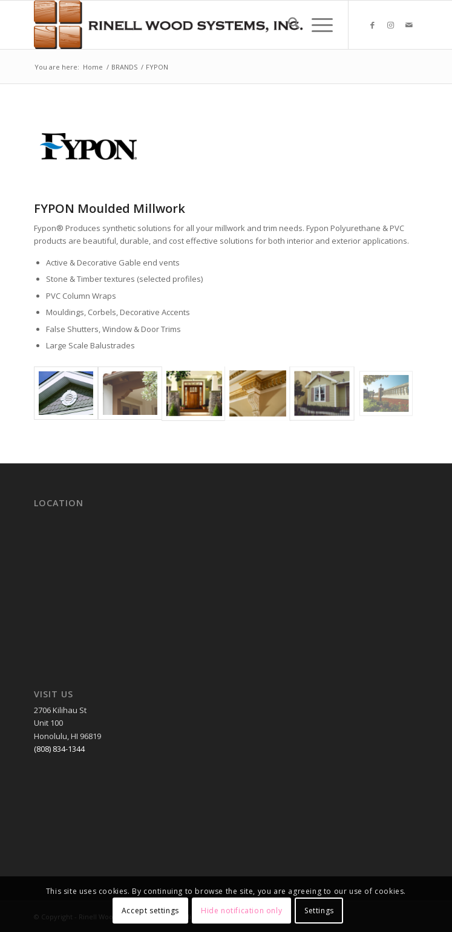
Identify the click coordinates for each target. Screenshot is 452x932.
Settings (319, 910)
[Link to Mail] (409, 25)
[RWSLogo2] (187, 25)
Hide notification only (241, 910)
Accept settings (150, 910)
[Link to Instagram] (391, 25)
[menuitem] (288, 25)
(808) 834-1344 (59, 748)
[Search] (288, 25)
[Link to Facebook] (373, 25)
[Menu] (316, 25)
